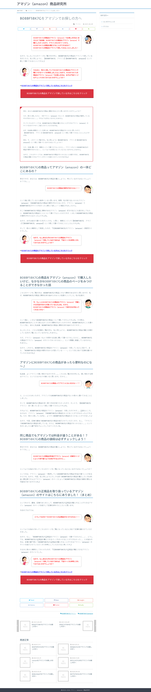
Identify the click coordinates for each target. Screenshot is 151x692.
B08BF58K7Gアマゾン (68, 614)
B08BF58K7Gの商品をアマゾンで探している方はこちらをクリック (47, 86)
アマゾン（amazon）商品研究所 (42, 4)
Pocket (56, 605)
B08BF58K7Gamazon (85, 614)
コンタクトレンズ (109, 22)
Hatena (31, 605)
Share (56, 600)
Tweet (32, 600)
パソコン (106, 27)
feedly (81, 605)
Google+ (81, 600)
